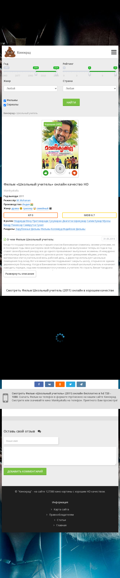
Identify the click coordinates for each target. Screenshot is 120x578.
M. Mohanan (24, 200)
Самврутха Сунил (33, 225)
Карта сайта (61, 509)
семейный (42, 208)
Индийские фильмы (74, 229)
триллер (28, 208)
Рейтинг (68, 63)
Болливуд (56, 229)
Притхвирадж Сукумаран (47, 221)
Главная (61, 525)
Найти (71, 102)
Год (6, 63)
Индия (26, 204)
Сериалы (12, 104)
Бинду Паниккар (13, 225)
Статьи (61, 520)
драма (15, 208)
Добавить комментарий (25, 471)
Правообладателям (61, 514)
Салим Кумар (94, 221)
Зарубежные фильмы (28, 229)
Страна (68, 81)
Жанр (7, 81)
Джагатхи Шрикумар (74, 221)
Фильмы (12, 100)
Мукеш (107, 221)
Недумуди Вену (23, 221)
